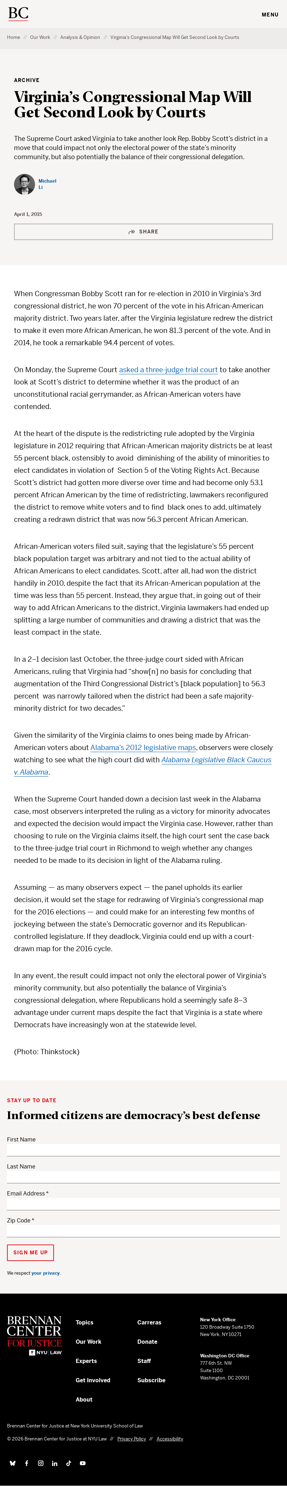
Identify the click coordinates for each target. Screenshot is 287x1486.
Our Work (40, 37)
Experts (86, 1361)
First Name (21, 1139)
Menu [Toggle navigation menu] (270, 15)
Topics (85, 1322)
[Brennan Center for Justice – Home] (41, 1336)
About (84, 1399)
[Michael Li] (37, 184)
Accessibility (170, 1439)
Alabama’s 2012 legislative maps (143, 747)
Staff (144, 1361)
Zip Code (18, 1220)
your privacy (46, 1273)
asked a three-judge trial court (168, 370)
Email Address (26, 1193)
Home (13, 37)
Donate (147, 1341)
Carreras (149, 1322)
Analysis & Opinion (80, 37)
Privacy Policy (131, 1439)
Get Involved (93, 1380)
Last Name (21, 1166)
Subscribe (151, 1380)
